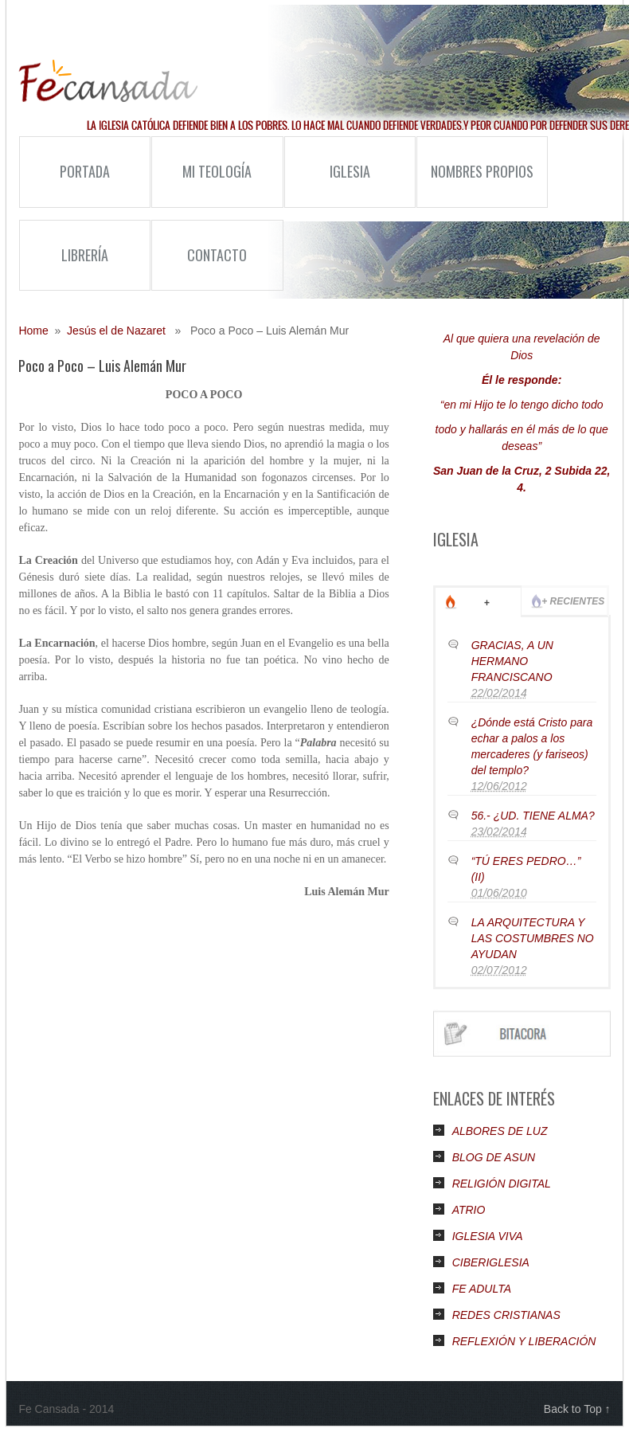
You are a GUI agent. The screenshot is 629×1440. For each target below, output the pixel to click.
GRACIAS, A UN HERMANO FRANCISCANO (512, 661)
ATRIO (469, 1209)
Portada (85, 171)
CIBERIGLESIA (490, 1262)
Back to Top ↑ (577, 1409)
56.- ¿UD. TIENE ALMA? (533, 815)
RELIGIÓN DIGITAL (501, 1183)
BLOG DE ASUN (494, 1157)
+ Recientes (572, 601)
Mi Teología (201, 184)
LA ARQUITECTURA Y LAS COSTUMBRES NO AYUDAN (532, 938)
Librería (84, 255)
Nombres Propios (474, 184)
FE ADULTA (481, 1288)
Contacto (217, 255)
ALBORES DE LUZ (500, 1131)
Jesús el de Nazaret (116, 330)
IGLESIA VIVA (487, 1236)
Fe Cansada (107, 81)
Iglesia (327, 184)
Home (33, 330)
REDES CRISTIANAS (506, 1315)
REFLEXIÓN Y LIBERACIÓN (524, 1341)
